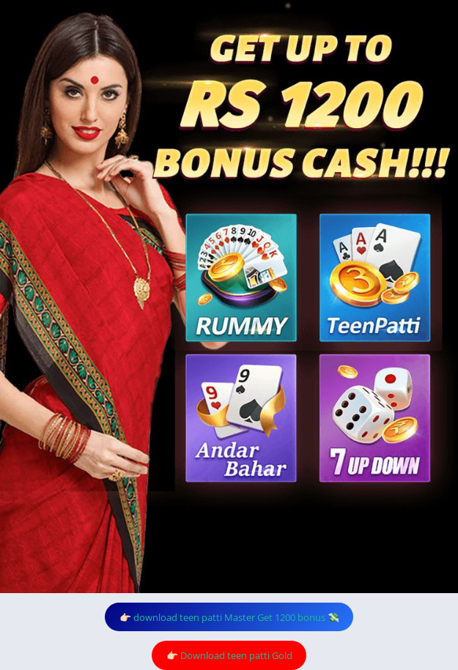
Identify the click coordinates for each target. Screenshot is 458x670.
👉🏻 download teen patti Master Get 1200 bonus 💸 (229, 617)
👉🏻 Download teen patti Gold (229, 655)
